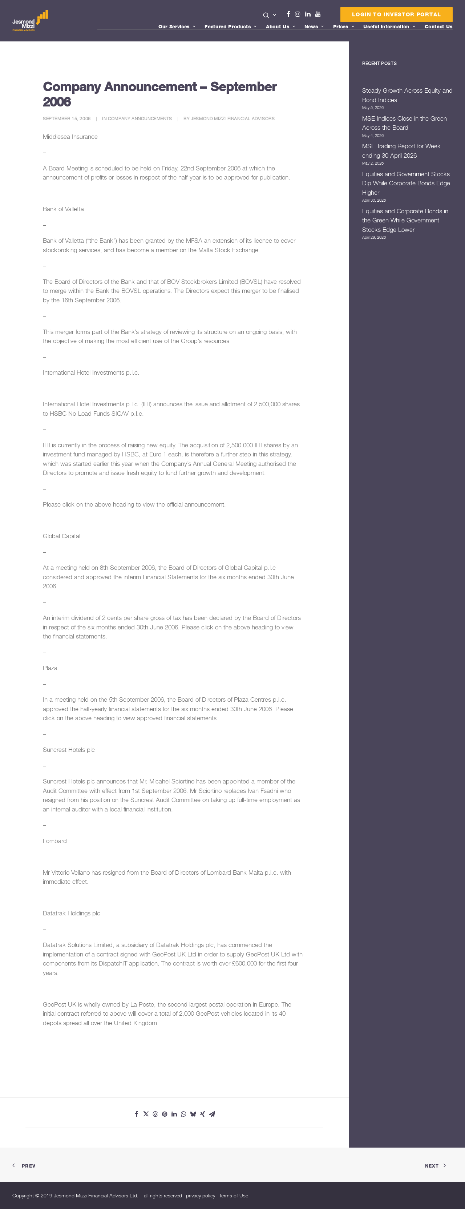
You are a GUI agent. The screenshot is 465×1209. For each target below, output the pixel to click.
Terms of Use (233, 1195)
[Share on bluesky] (193, 1114)
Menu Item (327, 16)
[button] (269, 15)
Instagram (299, 14)
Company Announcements (140, 118)
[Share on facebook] (136, 1114)
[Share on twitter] (146, 1114)
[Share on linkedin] (174, 1114)
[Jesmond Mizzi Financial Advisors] (30, 21)
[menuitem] (269, 16)
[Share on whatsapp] (183, 1114)
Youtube (320, 14)
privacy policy (200, 1195)
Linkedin (309, 14)
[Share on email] (212, 1114)
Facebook (291, 14)
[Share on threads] (155, 1114)
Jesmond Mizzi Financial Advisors (233, 118)
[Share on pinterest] (165, 1114)
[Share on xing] (202, 1114)
